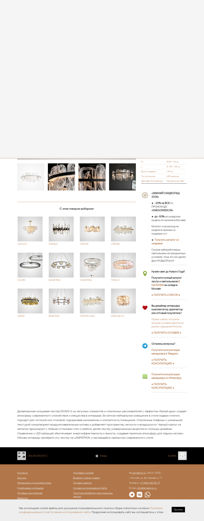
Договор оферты (82, 482)
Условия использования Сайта (90, 488)
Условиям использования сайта (70, 512)
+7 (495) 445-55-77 (150, 482)
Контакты (22, 472)
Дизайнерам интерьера (30, 488)
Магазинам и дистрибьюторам (34, 482)
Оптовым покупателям (30, 493)
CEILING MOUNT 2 (38, 455)
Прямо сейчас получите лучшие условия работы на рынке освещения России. (167, 323)
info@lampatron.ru (147, 488)
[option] (30, 176)
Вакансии (22, 498)
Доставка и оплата (83, 472)
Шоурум (21, 477)
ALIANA (172, 455)
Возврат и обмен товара (86, 477)
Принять (178, 509)
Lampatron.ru (139, 472)
